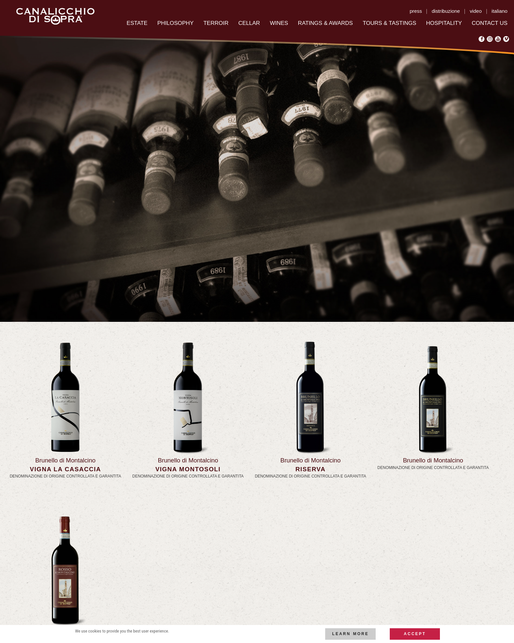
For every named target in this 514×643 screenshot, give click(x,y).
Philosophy (175, 23)
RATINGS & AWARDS (325, 23)
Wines (279, 23)
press (416, 11)
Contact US (489, 23)
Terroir (215, 23)
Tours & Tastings (389, 23)
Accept (415, 634)
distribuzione (446, 11)
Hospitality (444, 23)
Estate (137, 23)
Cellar (249, 23)
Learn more (350, 634)
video (476, 11)
